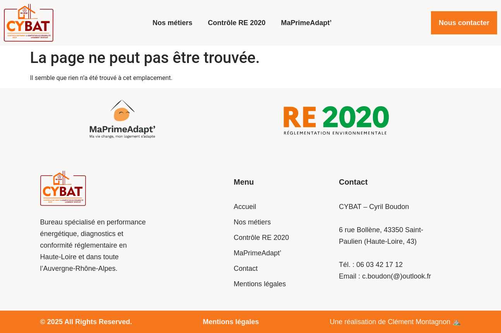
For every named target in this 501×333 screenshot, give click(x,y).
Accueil (245, 207)
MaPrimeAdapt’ (306, 23)
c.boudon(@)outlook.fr (396, 276)
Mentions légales (260, 284)
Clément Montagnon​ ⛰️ (424, 322)
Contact (246, 268)
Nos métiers (172, 23)
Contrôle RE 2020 (236, 23)
